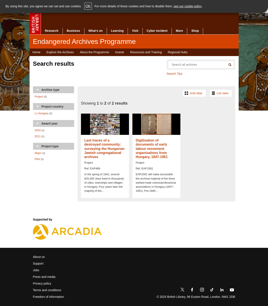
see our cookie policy (188, 6)
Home (36, 52)
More (179, 30)
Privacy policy (42, 283)
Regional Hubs (177, 52)
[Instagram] (202, 290)
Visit (135, 30)
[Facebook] (192, 290)
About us (39, 257)
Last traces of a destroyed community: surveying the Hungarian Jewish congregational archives (104, 149)
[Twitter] (182, 290)
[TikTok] (212, 290)
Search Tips (175, 73)
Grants (119, 52)
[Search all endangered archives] (195, 64)
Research (51, 30)
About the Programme (94, 52)
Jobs (36, 270)
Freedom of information (48, 296)
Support (38, 263)
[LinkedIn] (222, 290)
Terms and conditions (47, 290)
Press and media (44, 277)
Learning (117, 30)
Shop (195, 30)
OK (88, 6)
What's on (95, 30)
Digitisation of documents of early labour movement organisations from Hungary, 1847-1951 (152, 149)
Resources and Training (146, 52)
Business (73, 30)
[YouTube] (231, 290)
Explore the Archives (60, 52)
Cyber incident (157, 30)
